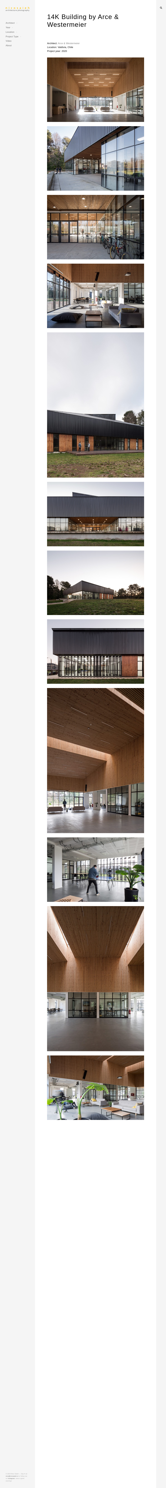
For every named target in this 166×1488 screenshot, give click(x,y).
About (9, 45)
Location (10, 32)
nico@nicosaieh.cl (12, 1476)
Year (8, 27)
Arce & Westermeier (69, 43)
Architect (10, 23)
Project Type (12, 36)
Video (9, 41)
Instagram (11, 1478)
